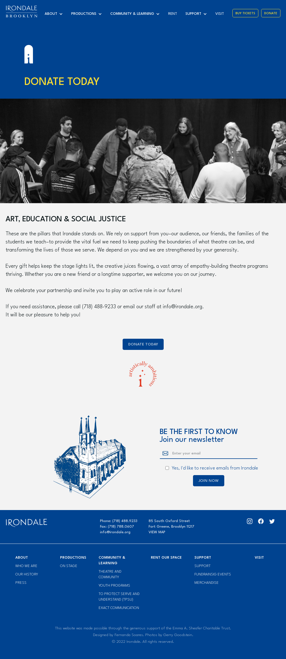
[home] (21, 12)
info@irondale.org (115, 532)
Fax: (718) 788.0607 (117, 526)
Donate (270, 13)
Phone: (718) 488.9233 (118, 521)
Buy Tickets (245, 13)
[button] (55, 14)
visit (219, 14)
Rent (172, 14)
